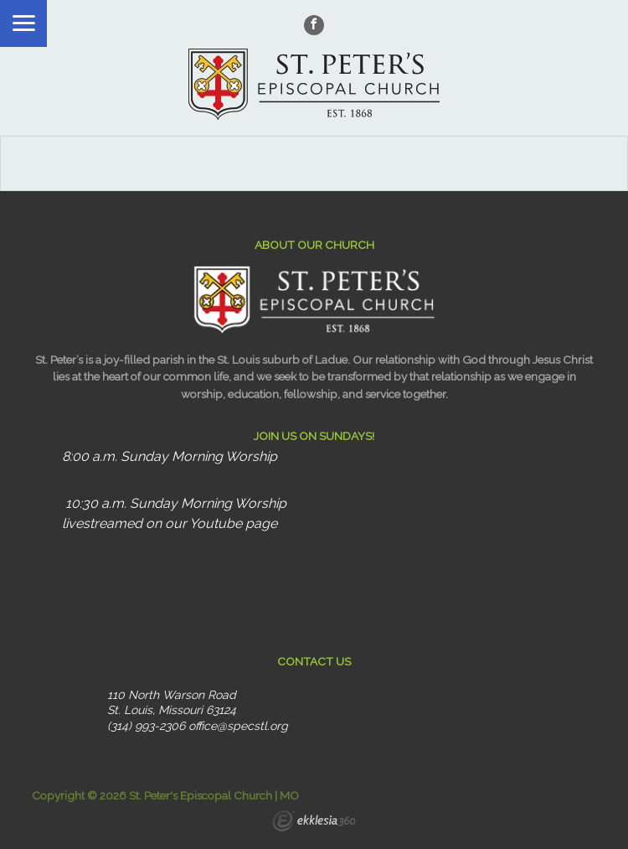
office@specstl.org (238, 726)
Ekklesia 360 (314, 823)
